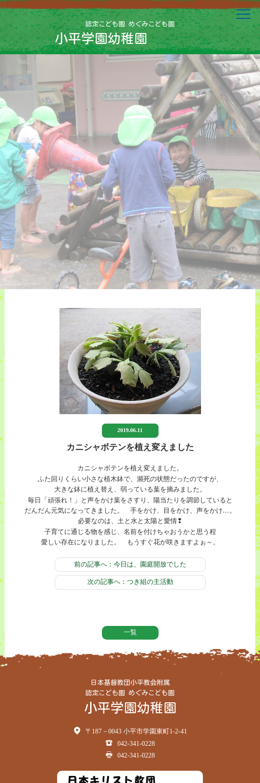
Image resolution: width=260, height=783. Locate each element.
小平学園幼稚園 (101, 38)
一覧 (130, 632)
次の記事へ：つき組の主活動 (130, 581)
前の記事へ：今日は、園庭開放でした (130, 564)
